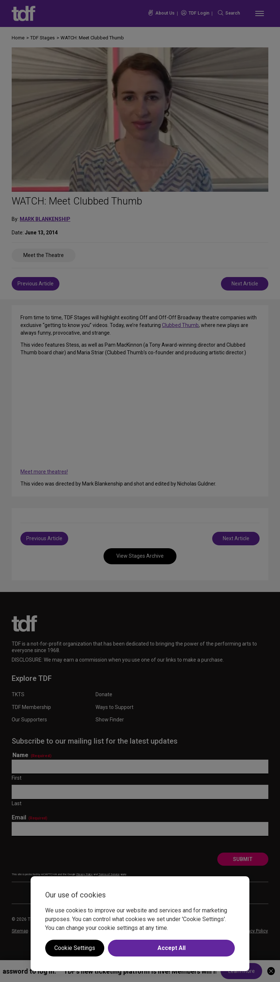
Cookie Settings (74, 947)
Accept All (172, 947)
